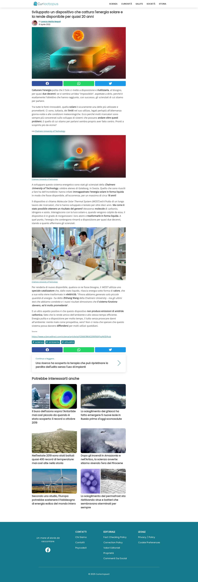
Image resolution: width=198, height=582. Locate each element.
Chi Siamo (81, 537)
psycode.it (81, 547)
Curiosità (126, 3)
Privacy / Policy (146, 537)
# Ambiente (52, 342)
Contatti (80, 542)
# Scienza (38, 342)
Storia (162, 3)
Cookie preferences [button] (149, 542)
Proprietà (108, 553)
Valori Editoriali (111, 547)
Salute (139, 3)
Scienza (113, 3)
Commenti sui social (115, 558)
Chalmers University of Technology (50, 131)
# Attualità (68, 342)
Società (151, 3)
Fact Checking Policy (115, 537)
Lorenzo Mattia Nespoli (51, 21)
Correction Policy (113, 542)
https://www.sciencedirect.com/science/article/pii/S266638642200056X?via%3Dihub (71, 336)
